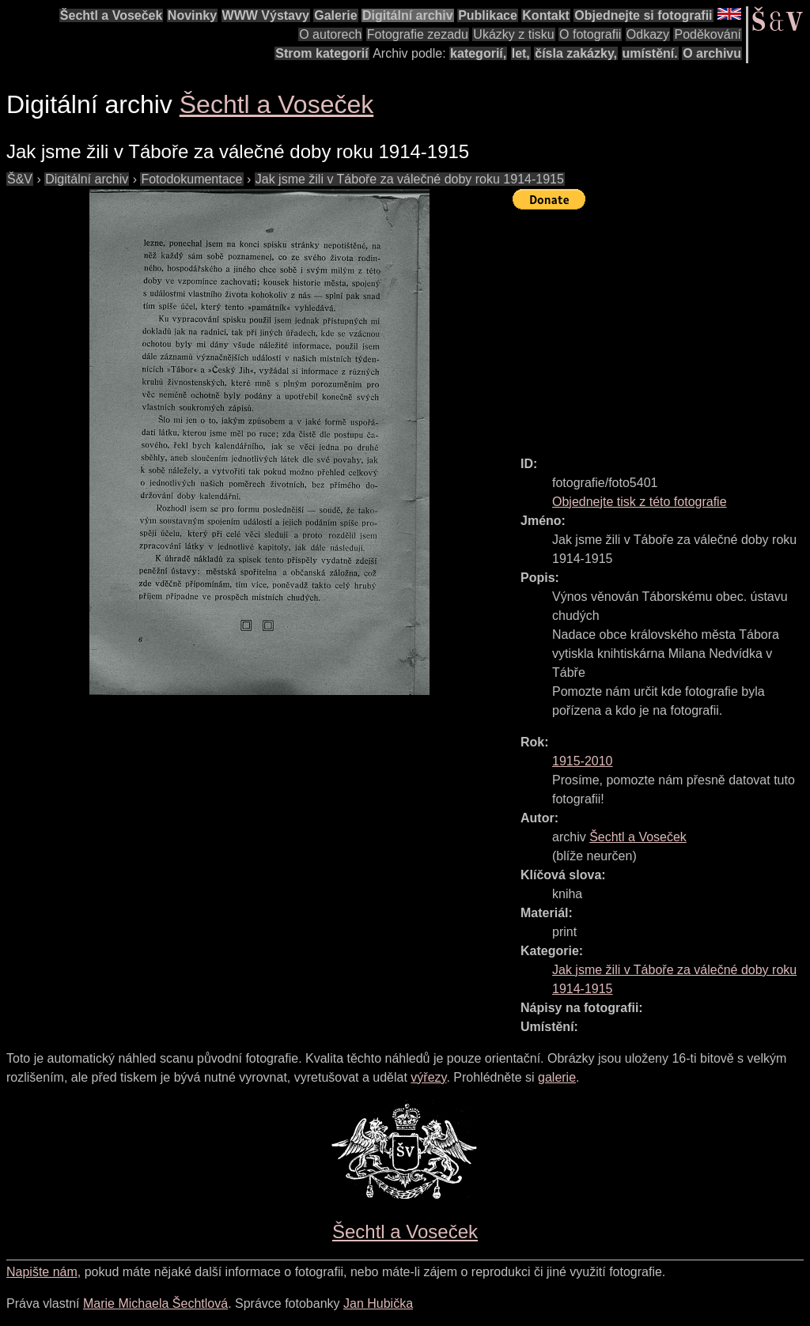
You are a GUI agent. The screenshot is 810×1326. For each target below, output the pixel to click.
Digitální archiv (407, 15)
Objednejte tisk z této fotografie (639, 501)
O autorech (330, 34)
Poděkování (707, 34)
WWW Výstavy (265, 15)
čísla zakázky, (576, 53)
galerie (557, 1077)
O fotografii (590, 34)
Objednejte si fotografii (643, 15)
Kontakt (546, 15)
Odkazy (647, 34)
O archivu (712, 53)
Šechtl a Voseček (111, 15)
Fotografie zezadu (417, 34)
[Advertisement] (661, 325)
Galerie (335, 15)
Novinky (192, 15)
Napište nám (42, 1272)
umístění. (650, 53)
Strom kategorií (321, 53)
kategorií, (478, 53)
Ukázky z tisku (513, 34)
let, (521, 53)
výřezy (428, 1077)
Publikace (487, 15)
